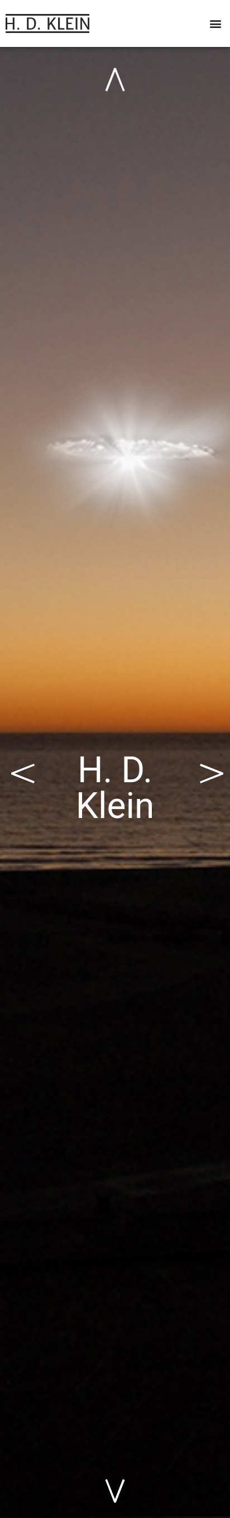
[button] (215, 23)
